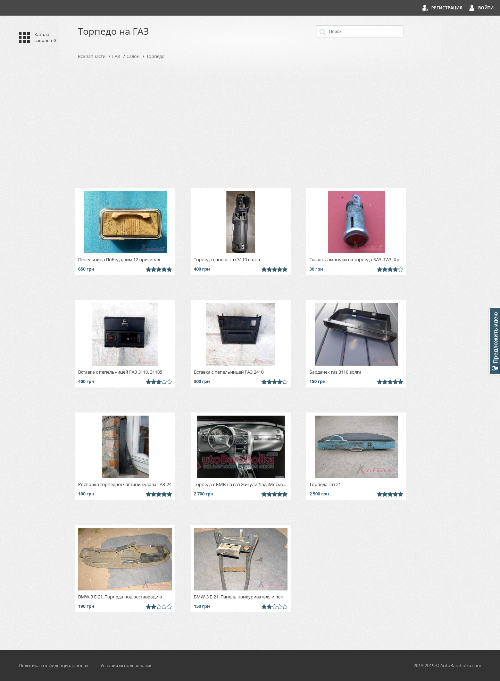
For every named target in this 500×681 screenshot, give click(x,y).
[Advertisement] (250, 123)
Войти (486, 8)
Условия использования (126, 665)
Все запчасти (92, 56)
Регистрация (446, 8)
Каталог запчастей (45, 37)
